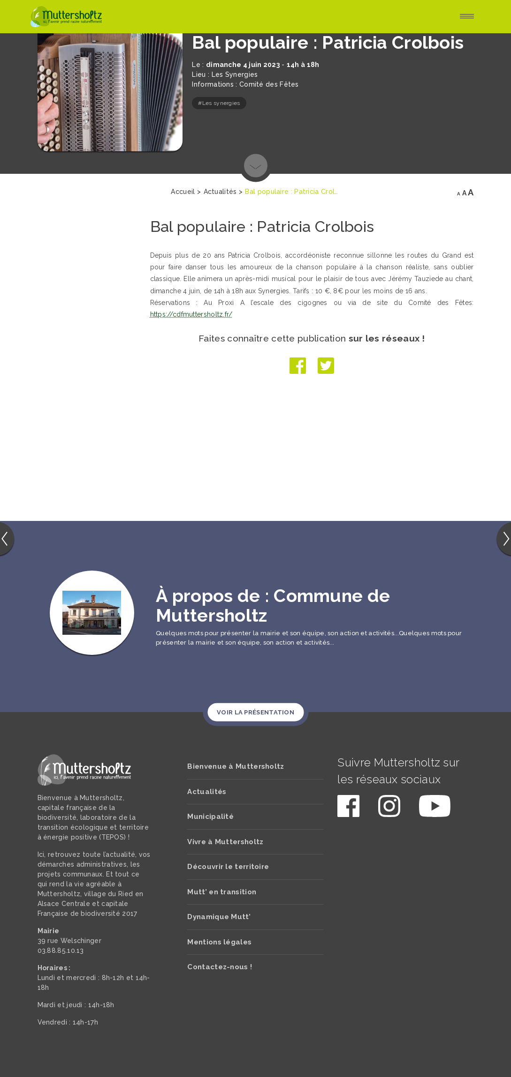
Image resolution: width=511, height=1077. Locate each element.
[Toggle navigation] (467, 17)
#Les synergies (219, 103)
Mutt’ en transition (221, 892)
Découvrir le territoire (228, 866)
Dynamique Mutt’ (219, 917)
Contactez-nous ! (219, 967)
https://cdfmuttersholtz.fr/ (190, 314)
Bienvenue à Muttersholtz (235, 766)
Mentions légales (219, 942)
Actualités (206, 791)
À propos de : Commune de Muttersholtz (273, 605)
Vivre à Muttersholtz (225, 842)
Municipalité (210, 816)
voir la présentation (255, 711)
